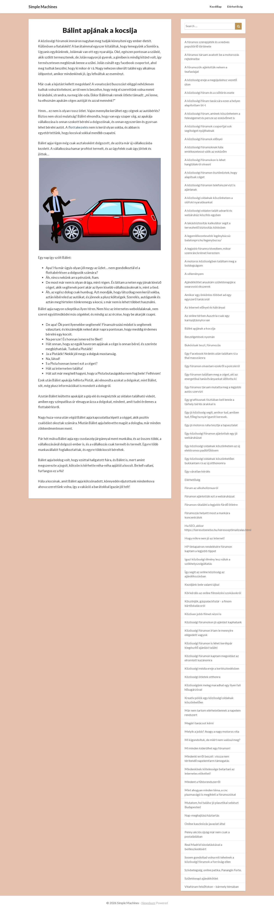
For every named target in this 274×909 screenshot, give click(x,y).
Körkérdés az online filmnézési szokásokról (213, 593)
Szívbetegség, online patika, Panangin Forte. (213, 870)
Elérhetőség (235, 6)
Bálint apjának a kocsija (200, 328)
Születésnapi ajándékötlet (201, 878)
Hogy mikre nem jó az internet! (205, 538)
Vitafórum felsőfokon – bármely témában (212, 886)
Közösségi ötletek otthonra (202, 677)
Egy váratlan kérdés (197, 471)
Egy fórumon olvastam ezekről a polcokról (212, 366)
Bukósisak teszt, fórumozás (203, 345)
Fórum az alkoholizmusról (201, 488)
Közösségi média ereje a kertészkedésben (212, 668)
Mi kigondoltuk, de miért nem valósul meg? (212, 740)
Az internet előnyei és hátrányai (205, 307)
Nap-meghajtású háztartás (202, 815)
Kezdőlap (216, 6)
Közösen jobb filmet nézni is (203, 614)
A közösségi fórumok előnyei (203, 139)
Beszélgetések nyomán (200, 337)
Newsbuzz (148, 903)
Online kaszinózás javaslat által (205, 823)
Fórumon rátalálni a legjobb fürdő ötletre (211, 504)
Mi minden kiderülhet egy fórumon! (207, 748)
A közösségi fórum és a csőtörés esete (209, 92)
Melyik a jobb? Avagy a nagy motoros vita (212, 731)
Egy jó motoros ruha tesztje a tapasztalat (211, 425)
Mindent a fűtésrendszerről (202, 782)
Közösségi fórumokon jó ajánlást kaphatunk (213, 622)
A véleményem (194, 273)
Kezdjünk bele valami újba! (202, 584)
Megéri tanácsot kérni (199, 723)
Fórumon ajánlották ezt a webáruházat (210, 496)
